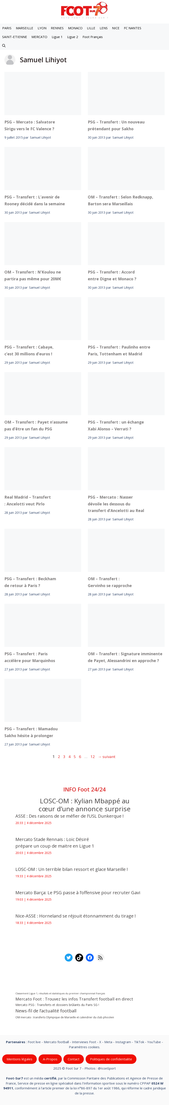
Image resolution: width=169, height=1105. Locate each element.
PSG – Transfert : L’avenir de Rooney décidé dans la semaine (34, 200)
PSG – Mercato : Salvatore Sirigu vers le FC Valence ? (29, 125)
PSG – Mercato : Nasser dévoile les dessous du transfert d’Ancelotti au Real (116, 503)
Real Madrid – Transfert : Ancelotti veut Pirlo (27, 500)
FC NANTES (132, 28)
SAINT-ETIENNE (14, 37)
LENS (104, 28)
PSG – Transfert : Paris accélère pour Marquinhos (29, 657)
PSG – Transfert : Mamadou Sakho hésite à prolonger (31, 732)
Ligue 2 (72, 37)
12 (93, 756)
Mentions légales (19, 1059)
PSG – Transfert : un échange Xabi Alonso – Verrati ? (116, 425)
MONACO (75, 28)
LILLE (91, 28)
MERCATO (39, 37)
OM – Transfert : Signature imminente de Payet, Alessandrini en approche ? (125, 657)
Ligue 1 (57, 37)
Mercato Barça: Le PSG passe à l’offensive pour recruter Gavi (77, 893)
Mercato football (56, 1042)
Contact (73, 1059)
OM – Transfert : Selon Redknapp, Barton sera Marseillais (120, 200)
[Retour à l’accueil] (84, 10)
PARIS (6, 28)
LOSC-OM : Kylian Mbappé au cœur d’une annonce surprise (84, 804)
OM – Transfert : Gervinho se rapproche (110, 582)
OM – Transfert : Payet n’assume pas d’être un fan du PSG (36, 425)
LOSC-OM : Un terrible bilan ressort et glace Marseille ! (71, 869)
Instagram (123, 1042)
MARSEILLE (24, 28)
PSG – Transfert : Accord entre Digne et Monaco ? (112, 275)
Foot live (34, 1042)
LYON (42, 28)
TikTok (139, 1042)
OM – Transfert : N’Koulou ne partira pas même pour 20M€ (32, 275)
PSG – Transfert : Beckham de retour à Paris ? (30, 582)
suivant (106, 756)
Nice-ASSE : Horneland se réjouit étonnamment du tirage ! (75, 916)
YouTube (154, 1042)
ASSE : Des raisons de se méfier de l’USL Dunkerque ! (69, 816)
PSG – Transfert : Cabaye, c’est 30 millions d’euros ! (28, 350)
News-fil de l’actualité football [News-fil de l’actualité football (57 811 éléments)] (45, 1011)
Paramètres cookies (84, 1047)
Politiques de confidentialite (111, 1059)
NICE (115, 28)
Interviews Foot (84, 1042)
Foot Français (93, 37)
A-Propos (50, 1059)
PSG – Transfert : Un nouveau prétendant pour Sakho (116, 125)
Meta (108, 1042)
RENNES (57, 28)
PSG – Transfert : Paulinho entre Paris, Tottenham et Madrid (119, 350)
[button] (4, 45)
